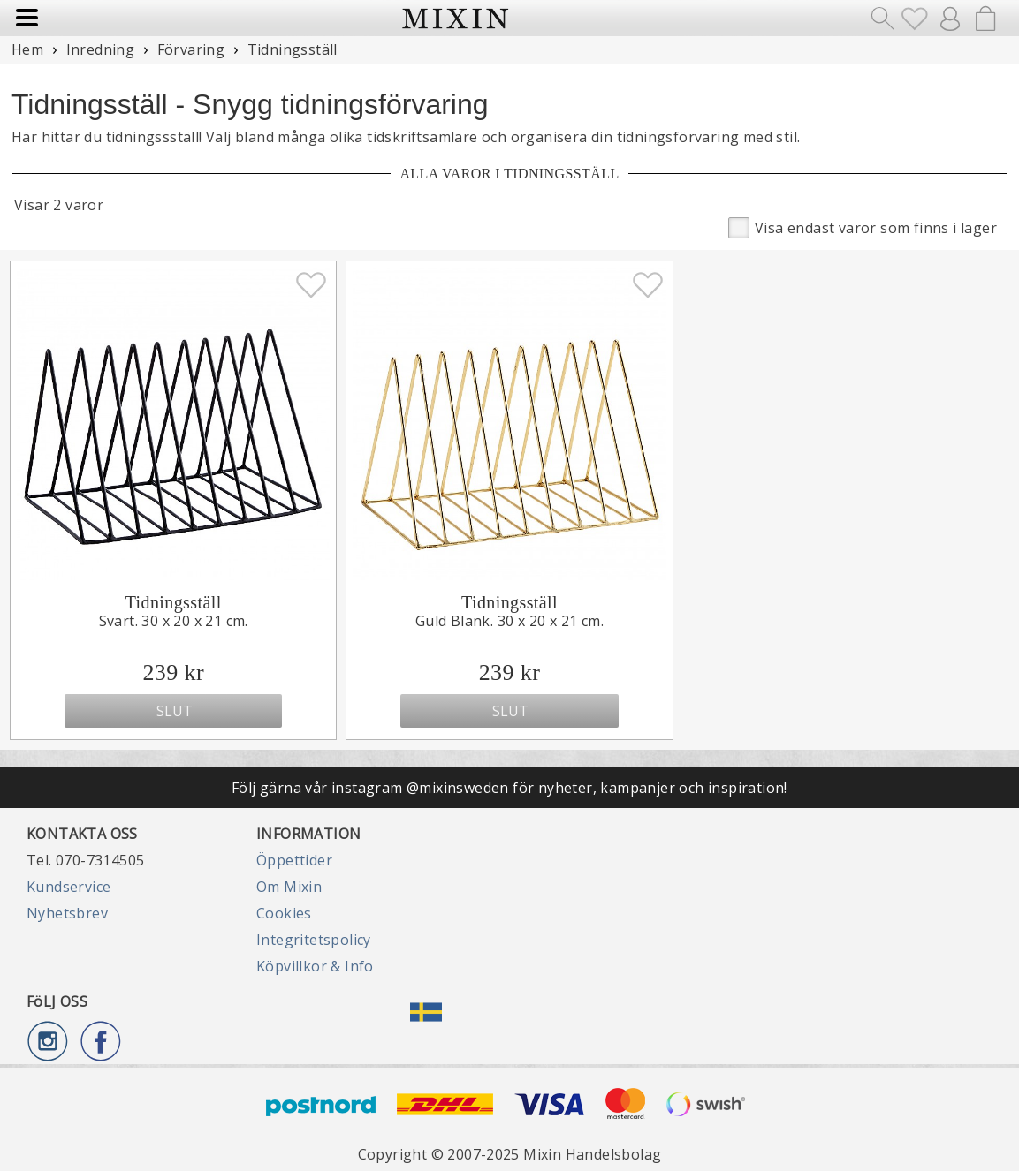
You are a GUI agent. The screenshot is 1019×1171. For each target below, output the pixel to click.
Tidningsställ (173, 602)
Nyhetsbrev (67, 913)
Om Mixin (289, 886)
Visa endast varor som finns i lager (862, 226)
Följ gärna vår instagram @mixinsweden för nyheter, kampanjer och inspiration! (509, 787)
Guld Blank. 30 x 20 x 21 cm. (509, 621)
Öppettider (294, 860)
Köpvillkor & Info (315, 966)
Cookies (284, 913)
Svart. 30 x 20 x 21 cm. (173, 621)
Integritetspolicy (313, 939)
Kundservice (68, 886)
